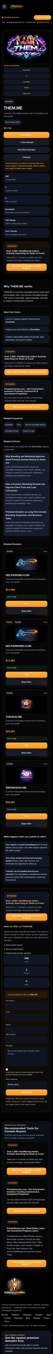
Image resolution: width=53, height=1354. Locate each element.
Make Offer (26, 135)
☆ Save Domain (27, 142)
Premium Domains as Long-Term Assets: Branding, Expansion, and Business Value (26, 515)
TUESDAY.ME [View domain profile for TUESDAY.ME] (14, 716)
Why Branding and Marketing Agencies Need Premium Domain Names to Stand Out (25, 459)
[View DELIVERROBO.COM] (26, 635)
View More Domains (26, 150)
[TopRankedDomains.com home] (29, 6)
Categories (26, 1315)
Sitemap (36, 1318)
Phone (8, 1025)
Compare (26, 157)
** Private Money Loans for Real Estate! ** (26, 1263)
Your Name (10, 1001)
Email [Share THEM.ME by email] (26, 88)
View (26, 604)
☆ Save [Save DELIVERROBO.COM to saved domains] (44, 622)
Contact (7, 1318)
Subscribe (18, 1318)
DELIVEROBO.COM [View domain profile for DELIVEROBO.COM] (17, 575)
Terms (6, 1321)
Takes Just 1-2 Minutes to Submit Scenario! (26, 267)
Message (9, 1046)
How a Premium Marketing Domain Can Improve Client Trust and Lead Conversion (25, 487)
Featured (15, 1315)
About (48, 1315)
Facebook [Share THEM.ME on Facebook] (26, 70)
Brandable (9, 101)
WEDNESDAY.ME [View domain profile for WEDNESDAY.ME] (16, 787)
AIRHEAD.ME (34, 22)
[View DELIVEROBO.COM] (26, 564)
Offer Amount (10, 1034)
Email (8, 1012)
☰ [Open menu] (4, 6)
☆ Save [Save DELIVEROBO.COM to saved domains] (44, 551)
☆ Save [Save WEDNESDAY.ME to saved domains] (44, 764)
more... (29, 476)
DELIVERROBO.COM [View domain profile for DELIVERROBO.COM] (18, 646)
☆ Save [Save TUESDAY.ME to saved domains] (44, 693)
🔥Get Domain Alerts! (42, 17)
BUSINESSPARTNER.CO (19, 22)
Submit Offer (26, 1092)
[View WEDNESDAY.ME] (26, 776)
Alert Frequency (11, 1079)
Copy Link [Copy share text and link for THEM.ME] (26, 93)
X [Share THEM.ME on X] (26, 76)
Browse (5, 1315)
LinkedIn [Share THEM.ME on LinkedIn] (26, 82)
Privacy (47, 1318)
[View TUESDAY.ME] (26, 705)
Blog (28, 1318)
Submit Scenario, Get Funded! (26, 407)
